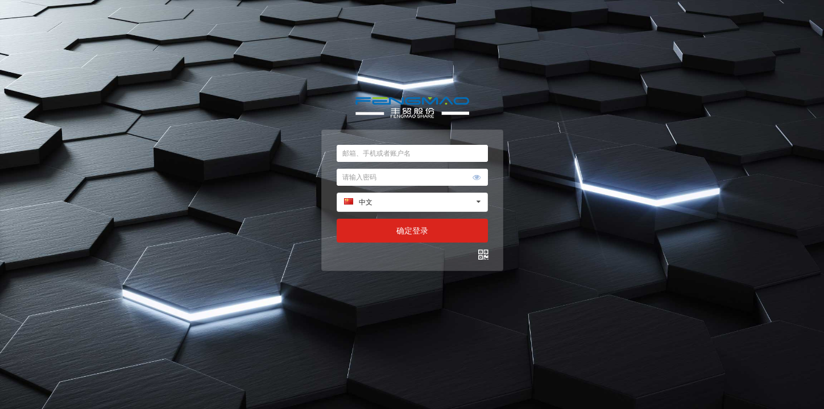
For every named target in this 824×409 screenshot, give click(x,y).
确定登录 (412, 230)
